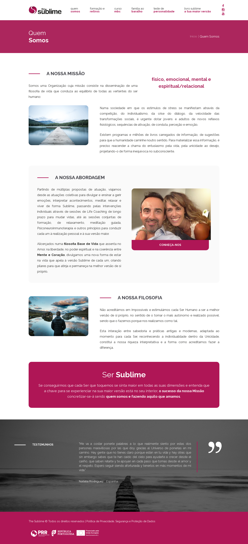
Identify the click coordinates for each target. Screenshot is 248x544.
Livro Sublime (197, 10)
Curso (118, 10)
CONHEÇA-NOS (171, 245)
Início (193, 36)
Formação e (97, 10)
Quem (75, 10)
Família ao (137, 10)
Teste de (164, 10)
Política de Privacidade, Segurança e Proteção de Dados (120, 521)
